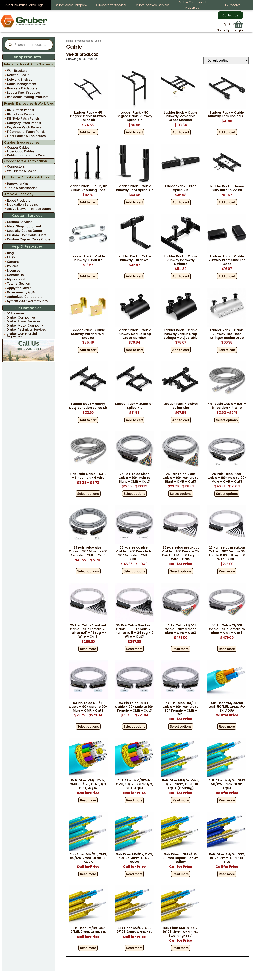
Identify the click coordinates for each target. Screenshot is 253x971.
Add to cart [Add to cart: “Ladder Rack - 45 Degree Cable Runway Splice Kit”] (88, 132)
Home (69, 40)
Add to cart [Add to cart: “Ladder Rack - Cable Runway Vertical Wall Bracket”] (88, 350)
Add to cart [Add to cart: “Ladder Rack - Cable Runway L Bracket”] (134, 276)
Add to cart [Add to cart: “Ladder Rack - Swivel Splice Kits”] (180, 420)
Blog (10, 253)
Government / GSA (21, 292)
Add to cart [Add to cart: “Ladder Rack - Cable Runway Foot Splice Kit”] (134, 202)
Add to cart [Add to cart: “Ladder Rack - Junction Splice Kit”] (134, 420)
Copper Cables (18, 147)
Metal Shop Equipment (24, 226)
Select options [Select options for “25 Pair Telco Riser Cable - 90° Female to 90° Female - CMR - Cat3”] (134, 571)
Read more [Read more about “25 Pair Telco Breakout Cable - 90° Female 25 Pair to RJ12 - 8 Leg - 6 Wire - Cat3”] (227, 571)
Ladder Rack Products (23, 92)
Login (238, 30)
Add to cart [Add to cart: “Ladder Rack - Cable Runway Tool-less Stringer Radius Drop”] (226, 350)
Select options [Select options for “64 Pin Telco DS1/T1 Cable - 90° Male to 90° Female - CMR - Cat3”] (134, 726)
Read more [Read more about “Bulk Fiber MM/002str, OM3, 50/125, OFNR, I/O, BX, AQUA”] (227, 726)
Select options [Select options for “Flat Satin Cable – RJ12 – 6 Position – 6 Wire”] (88, 494)
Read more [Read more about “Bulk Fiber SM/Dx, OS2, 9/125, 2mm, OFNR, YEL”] (88, 948)
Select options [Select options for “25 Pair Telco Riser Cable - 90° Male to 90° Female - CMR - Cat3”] (88, 571)
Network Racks (18, 75)
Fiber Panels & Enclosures (26, 136)
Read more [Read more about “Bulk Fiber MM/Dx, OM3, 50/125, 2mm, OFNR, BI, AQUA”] (88, 874)
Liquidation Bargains (22, 204)
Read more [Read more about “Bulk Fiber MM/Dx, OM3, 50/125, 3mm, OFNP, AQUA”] (227, 800)
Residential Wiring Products (27, 97)
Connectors (16, 166)
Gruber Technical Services (26, 329)
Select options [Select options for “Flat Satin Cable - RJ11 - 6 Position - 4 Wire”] (227, 420)
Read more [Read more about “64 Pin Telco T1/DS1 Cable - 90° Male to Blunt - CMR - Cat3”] (181, 649)
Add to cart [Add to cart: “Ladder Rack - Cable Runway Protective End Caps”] (226, 276)
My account (16, 279)
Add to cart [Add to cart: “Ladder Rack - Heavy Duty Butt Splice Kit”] (226, 202)
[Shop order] (226, 60)
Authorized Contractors (24, 297)
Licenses (13, 270)
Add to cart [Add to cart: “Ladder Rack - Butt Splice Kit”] (180, 202)
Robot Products (18, 200)
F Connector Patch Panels (26, 132)
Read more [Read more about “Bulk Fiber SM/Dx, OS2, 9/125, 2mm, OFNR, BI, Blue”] (227, 874)
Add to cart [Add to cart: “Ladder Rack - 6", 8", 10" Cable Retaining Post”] (88, 202)
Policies (13, 266)
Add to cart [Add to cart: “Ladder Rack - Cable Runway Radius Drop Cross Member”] (134, 350)
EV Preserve (15, 313)
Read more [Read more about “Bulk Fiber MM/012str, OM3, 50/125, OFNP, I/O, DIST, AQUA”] (88, 800)
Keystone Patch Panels (24, 127)
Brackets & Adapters (22, 88)
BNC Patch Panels (20, 110)
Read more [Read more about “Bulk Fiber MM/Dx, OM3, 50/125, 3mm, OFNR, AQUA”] (134, 874)
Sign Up (223, 30)
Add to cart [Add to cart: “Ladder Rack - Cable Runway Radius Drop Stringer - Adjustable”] (180, 350)
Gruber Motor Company (24, 325)
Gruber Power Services (23, 321)
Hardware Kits (17, 184)
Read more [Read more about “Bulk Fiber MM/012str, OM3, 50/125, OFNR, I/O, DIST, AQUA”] (134, 800)
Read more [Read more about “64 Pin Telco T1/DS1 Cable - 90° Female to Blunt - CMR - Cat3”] (227, 649)
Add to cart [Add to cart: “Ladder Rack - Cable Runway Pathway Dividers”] (180, 276)
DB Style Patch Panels (23, 118)
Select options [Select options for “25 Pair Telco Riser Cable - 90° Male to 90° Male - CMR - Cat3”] (227, 494)
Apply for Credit (19, 288)
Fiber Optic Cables (20, 151)
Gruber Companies (21, 317)
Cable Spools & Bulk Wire (26, 155)
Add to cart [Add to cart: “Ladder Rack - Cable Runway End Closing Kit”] (226, 132)
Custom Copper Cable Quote (28, 239)
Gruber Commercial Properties (21, 335)
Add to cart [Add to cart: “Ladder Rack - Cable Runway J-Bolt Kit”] (88, 276)
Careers (13, 261)
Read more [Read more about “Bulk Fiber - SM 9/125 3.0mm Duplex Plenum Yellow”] (181, 874)
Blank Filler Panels (20, 114)
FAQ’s (11, 257)
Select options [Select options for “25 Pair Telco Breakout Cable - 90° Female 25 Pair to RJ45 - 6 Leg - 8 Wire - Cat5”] (181, 571)
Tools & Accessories (22, 188)
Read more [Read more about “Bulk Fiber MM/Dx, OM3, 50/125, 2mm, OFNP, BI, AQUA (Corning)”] (181, 800)
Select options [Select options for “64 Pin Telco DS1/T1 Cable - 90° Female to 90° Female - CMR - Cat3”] (181, 726)
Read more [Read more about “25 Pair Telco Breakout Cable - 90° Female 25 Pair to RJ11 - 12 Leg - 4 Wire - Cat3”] (88, 649)
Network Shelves (19, 79)
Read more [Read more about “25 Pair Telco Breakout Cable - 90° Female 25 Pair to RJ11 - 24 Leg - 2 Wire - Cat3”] (134, 649)
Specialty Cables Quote (24, 231)
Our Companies (27, 307)
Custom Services (19, 222)
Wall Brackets (17, 70)
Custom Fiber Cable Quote (26, 235)
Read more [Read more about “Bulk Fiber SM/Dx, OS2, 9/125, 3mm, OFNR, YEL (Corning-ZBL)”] (181, 948)
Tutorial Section (18, 283)
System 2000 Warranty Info (27, 301)
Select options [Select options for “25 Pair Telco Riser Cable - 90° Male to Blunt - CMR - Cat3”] (134, 494)
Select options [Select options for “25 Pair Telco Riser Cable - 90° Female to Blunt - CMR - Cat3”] (181, 494)
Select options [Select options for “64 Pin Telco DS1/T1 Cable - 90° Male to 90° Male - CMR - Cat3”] (88, 726)
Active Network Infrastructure (29, 209)
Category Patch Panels (24, 123)
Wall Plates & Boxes (21, 171)
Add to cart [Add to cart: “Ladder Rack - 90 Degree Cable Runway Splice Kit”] (134, 132)
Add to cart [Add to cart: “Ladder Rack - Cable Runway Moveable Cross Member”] (180, 132)
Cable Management (21, 84)
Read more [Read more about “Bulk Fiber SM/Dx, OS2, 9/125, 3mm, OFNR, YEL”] (134, 948)
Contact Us (15, 275)
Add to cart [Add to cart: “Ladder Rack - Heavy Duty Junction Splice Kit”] (88, 420)
